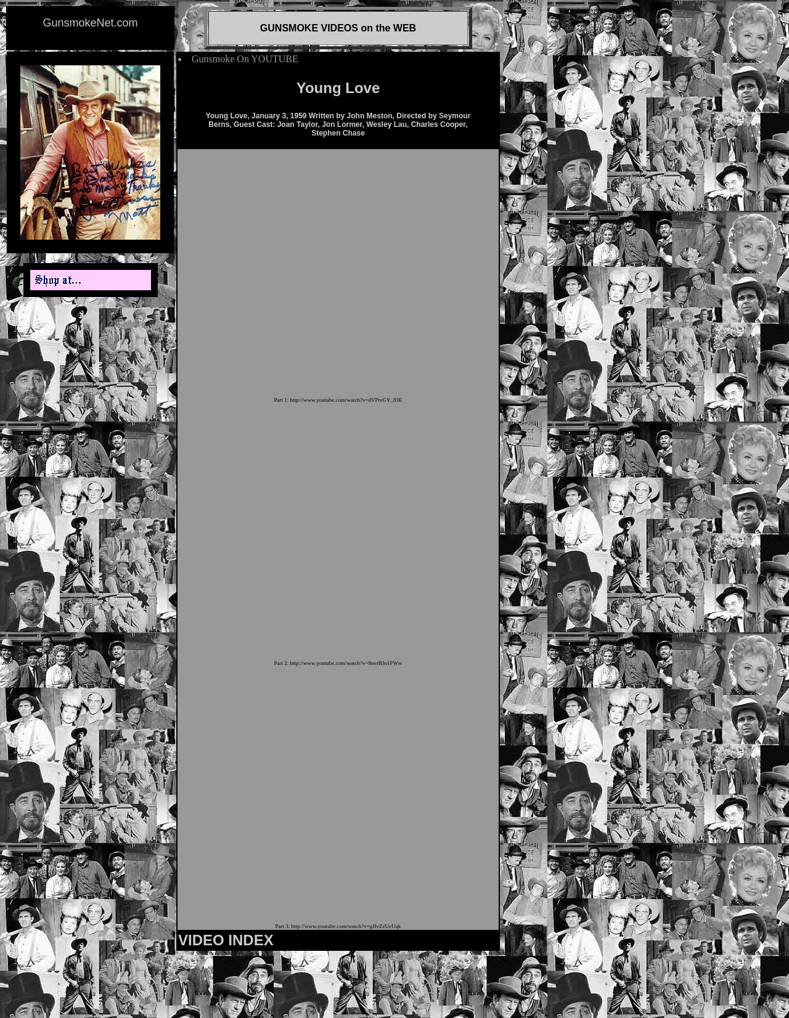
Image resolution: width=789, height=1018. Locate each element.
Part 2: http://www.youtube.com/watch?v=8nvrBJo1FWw (338, 663)
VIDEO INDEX (226, 940)
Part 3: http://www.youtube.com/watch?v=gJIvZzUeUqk (338, 926)
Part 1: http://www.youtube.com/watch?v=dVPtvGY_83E (338, 400)
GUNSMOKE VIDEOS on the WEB (338, 28)
